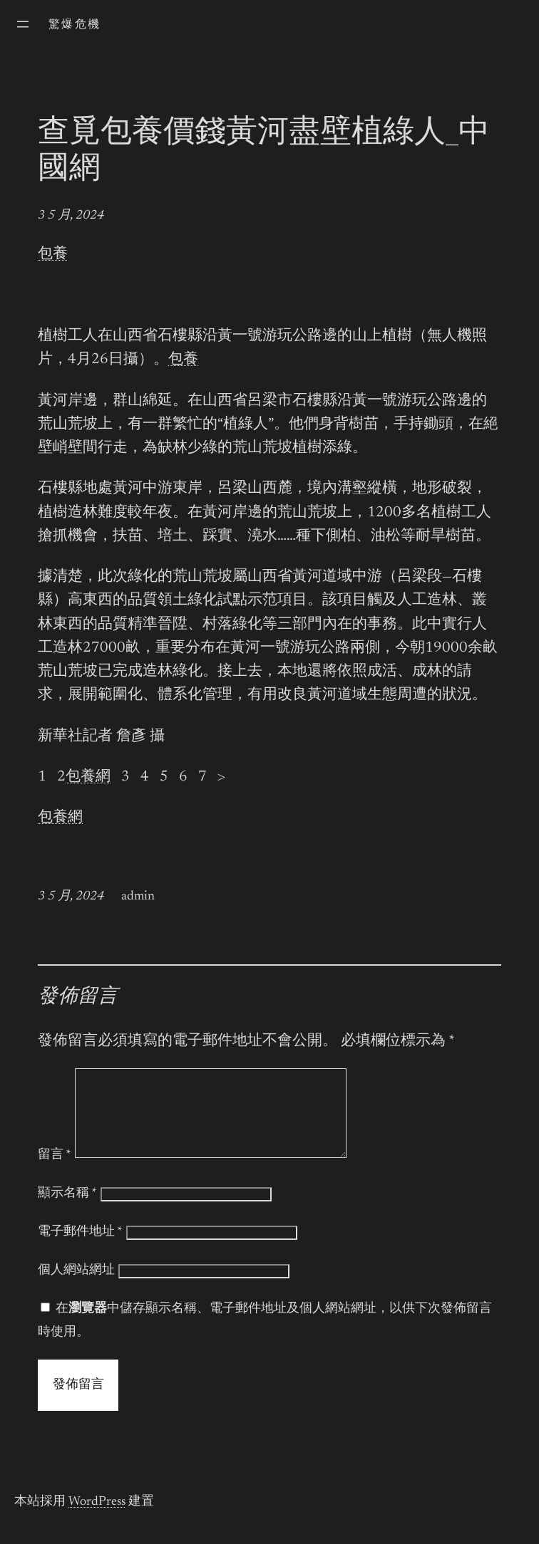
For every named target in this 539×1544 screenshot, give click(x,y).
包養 (53, 254)
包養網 (88, 777)
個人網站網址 (76, 1287)
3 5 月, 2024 (71, 215)
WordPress (96, 1519)
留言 (54, 1172)
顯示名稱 (67, 1210)
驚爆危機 (74, 25)
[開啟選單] (22, 24)
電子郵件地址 (80, 1249)
